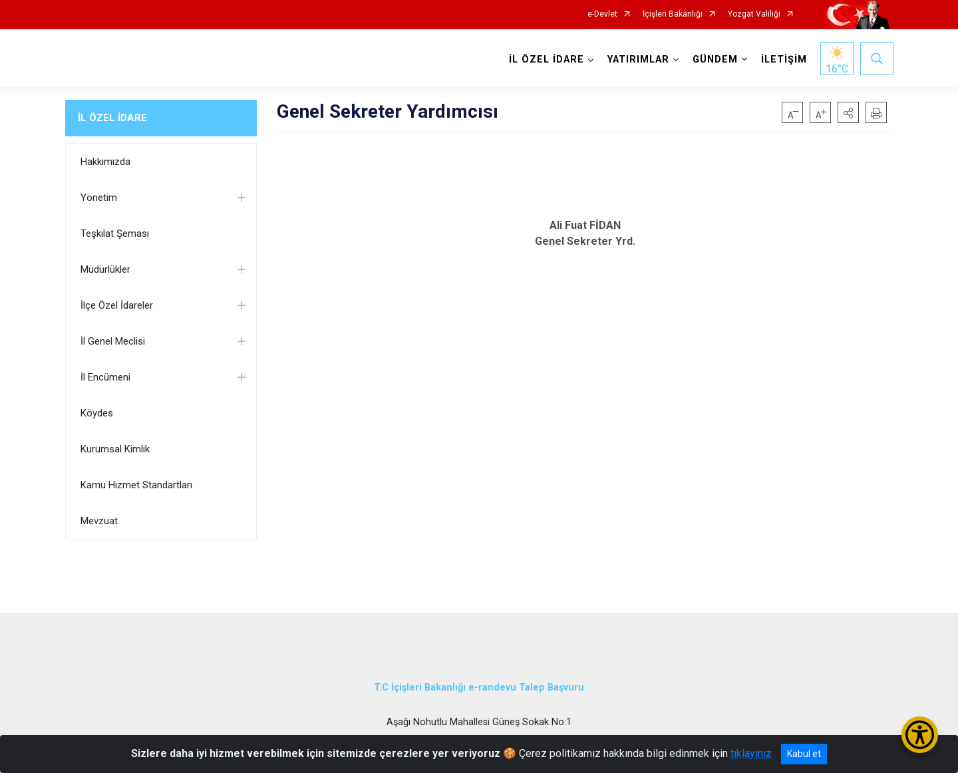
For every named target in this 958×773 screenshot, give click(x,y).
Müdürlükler (105, 269)
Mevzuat (99, 521)
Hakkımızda (105, 162)
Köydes (96, 413)
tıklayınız (751, 753)
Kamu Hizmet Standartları (136, 485)
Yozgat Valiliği (754, 14)
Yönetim (98, 198)
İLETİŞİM (784, 59)
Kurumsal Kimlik (115, 449)
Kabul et (804, 753)
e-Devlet (602, 14)
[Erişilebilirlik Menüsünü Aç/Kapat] (919, 734)
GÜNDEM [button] (715, 59)
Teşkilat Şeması (114, 233)
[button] (848, 112)
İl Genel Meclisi (112, 341)
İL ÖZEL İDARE (112, 118)
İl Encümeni (105, 377)
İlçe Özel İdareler (116, 305)
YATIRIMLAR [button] (638, 59)
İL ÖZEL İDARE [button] (546, 59)
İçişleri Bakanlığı (673, 14)
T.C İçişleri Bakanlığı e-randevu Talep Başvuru (479, 687)
